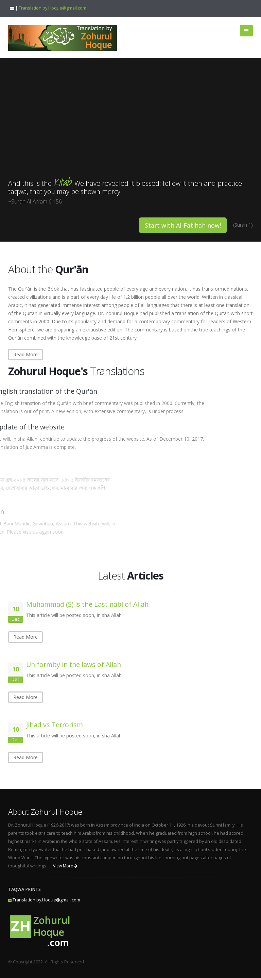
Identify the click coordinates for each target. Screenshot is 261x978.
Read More (25, 354)
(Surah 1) (243, 225)
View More (65, 866)
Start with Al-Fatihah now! (183, 225)
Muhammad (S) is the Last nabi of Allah (87, 604)
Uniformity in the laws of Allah (73, 664)
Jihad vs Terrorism (54, 724)
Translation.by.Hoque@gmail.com (52, 8)
